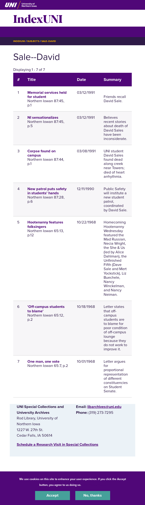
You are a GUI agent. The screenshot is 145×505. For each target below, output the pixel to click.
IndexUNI (38, 18)
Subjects (33, 41)
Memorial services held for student (47, 94)
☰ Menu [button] (21, 31)
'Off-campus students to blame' (46, 308)
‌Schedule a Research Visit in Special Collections (57, 444)
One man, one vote (43, 361)
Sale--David (48, 41)
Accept (52, 495)
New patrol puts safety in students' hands (46, 191)
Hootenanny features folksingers (45, 224)
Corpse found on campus (41, 153)
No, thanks (92, 495)
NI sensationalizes (42, 117)
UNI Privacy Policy (94, 485)
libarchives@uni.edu (104, 406)
